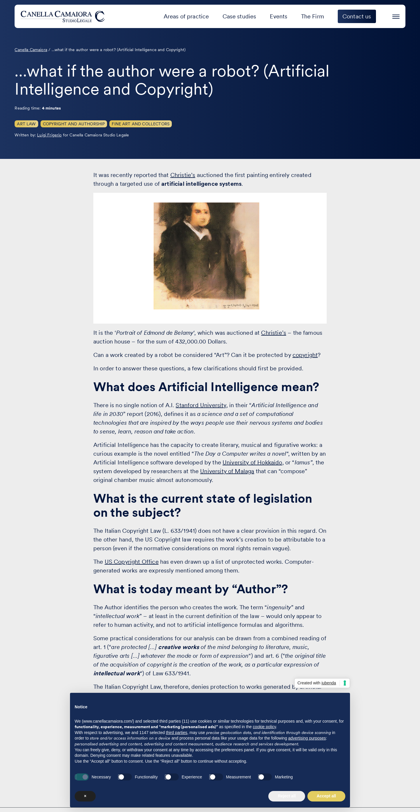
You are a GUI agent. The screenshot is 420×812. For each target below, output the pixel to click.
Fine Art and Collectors (140, 124)
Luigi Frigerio (49, 135)
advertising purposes (307, 738)
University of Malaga (227, 471)
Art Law (26, 124)
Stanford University (201, 405)
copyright (305, 354)
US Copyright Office (132, 561)
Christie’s (182, 174)
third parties (176, 732)
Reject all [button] (286, 796)
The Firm (312, 16)
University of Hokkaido (252, 462)
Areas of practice (186, 16)
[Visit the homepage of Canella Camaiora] (63, 16)
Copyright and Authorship (74, 124)
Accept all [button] (326, 796)
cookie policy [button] (264, 726)
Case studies (239, 16)
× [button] (85, 796)
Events (279, 16)
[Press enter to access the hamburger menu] (396, 15)
